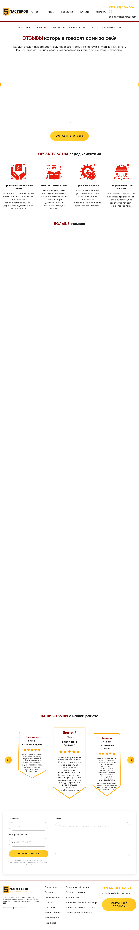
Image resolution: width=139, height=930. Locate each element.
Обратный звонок (119, 905)
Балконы (24, 27)
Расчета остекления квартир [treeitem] (81, 903)
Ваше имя (14, 818)
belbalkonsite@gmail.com (122, 17)
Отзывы (84, 12)
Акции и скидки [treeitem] (52, 898)
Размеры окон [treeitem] (73, 898)
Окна (41, 27)
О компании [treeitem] (51, 887)
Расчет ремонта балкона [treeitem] (79, 913)
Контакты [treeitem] (50, 908)
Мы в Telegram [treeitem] (52, 918)
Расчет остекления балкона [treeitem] (80, 908)
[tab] (68, 122)
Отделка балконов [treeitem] (75, 892)
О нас (36, 12)
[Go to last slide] (8, 759)
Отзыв (58, 818)
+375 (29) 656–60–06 (121, 9)
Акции (51, 12)
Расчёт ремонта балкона (106, 27)
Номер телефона (18, 835)
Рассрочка (67, 12)
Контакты (101, 12)
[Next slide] (130, 759)
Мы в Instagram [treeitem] (52, 913)
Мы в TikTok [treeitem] (50, 923)
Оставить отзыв (69, 136)
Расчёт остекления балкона (69, 27)
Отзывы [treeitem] (48, 903)
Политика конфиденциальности (15, 908)
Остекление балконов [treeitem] (77, 887)
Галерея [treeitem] (49, 892)
